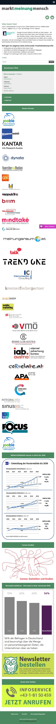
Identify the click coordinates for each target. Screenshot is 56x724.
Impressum (14, 714)
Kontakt (24, 714)
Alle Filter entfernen (9, 90)
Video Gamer (8, 83)
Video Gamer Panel (9, 24)
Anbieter (8, 100)
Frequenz (8, 97)
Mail (47, 17)
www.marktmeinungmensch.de (28, 719)
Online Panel (8, 88)
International (8, 79)
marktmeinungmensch (25, 9)
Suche (51, 61)
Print (52, 17)
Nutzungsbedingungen (38, 714)
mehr (5, 57)
